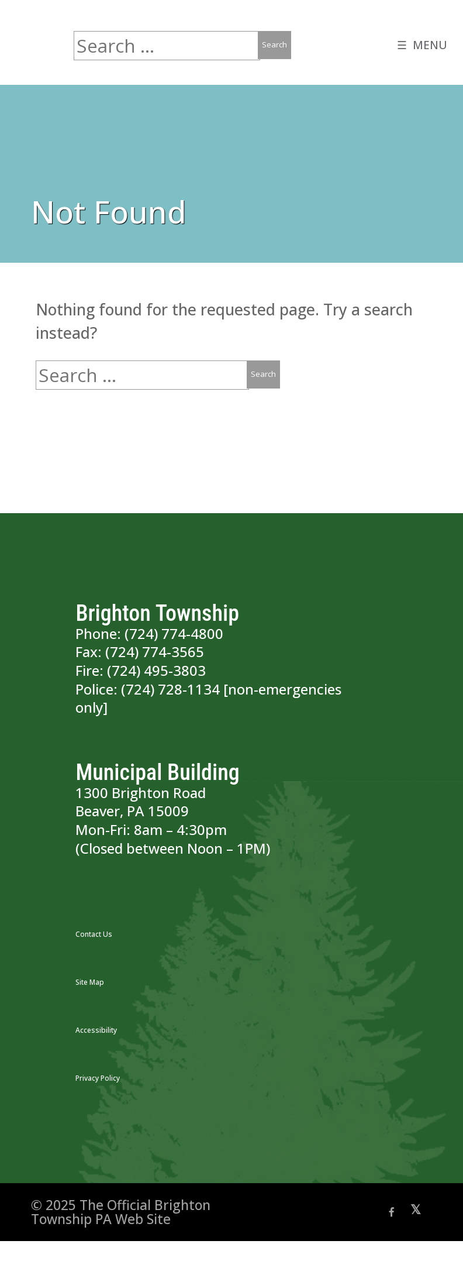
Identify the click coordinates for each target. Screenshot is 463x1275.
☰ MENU (421, 46)
